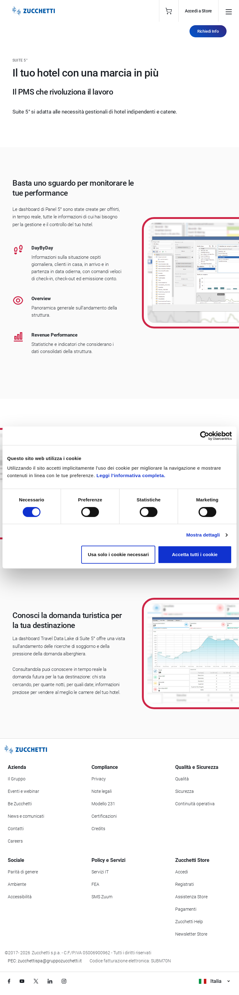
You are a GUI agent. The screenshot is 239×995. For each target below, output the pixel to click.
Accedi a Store (198, 10)
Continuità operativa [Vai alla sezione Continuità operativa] (195, 803)
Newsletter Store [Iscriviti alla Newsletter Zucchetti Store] (191, 934)
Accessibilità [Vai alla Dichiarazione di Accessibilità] (20, 896)
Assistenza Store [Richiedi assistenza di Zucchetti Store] (191, 896)
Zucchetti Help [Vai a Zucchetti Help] (189, 921)
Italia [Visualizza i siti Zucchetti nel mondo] (214, 981)
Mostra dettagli (203, 534)
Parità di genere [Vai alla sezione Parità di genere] (23, 871)
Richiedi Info (208, 31)
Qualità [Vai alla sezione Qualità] (182, 778)
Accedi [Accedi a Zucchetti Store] (181, 871)
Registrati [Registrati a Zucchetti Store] (184, 884)
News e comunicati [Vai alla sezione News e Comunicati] (26, 816)
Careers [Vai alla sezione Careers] (15, 841)
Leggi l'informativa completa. (130, 475)
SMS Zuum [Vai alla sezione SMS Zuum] (101, 896)
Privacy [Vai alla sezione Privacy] (98, 778)
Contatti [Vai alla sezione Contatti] (16, 828)
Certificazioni (104, 816)
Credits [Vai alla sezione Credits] (98, 828)
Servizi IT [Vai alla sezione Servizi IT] (100, 871)
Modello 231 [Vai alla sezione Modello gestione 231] (103, 803)
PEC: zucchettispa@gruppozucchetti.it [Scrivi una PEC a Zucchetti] (45, 960)
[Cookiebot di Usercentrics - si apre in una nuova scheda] (204, 435)
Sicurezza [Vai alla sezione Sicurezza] (184, 791)
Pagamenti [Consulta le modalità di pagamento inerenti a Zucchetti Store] (185, 909)
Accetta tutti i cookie (195, 554)
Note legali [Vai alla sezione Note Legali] (101, 791)
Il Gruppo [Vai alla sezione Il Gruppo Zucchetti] (17, 778)
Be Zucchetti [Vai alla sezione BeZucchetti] (20, 803)
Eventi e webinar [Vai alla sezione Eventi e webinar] (23, 791)
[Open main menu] (228, 11)
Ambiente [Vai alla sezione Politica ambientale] (17, 884)
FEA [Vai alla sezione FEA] (95, 884)
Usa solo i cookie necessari (118, 554)
